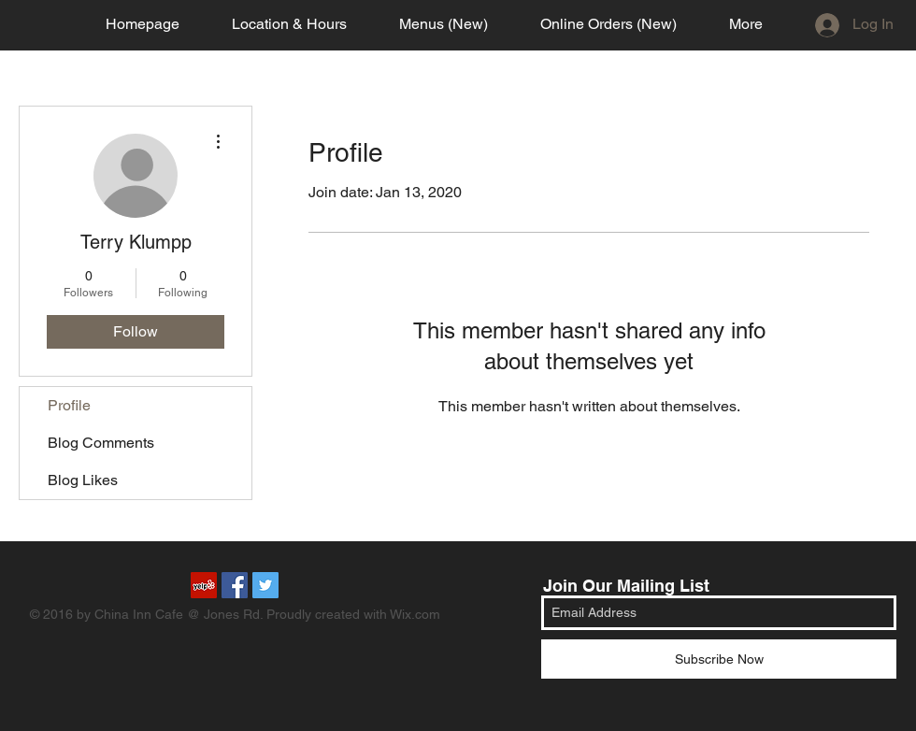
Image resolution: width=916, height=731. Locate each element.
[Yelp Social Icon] (204, 585)
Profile (69, 405)
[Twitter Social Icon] (265, 585)
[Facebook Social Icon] (235, 585)
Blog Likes (83, 480)
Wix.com (415, 614)
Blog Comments (101, 443)
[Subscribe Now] (718, 659)
